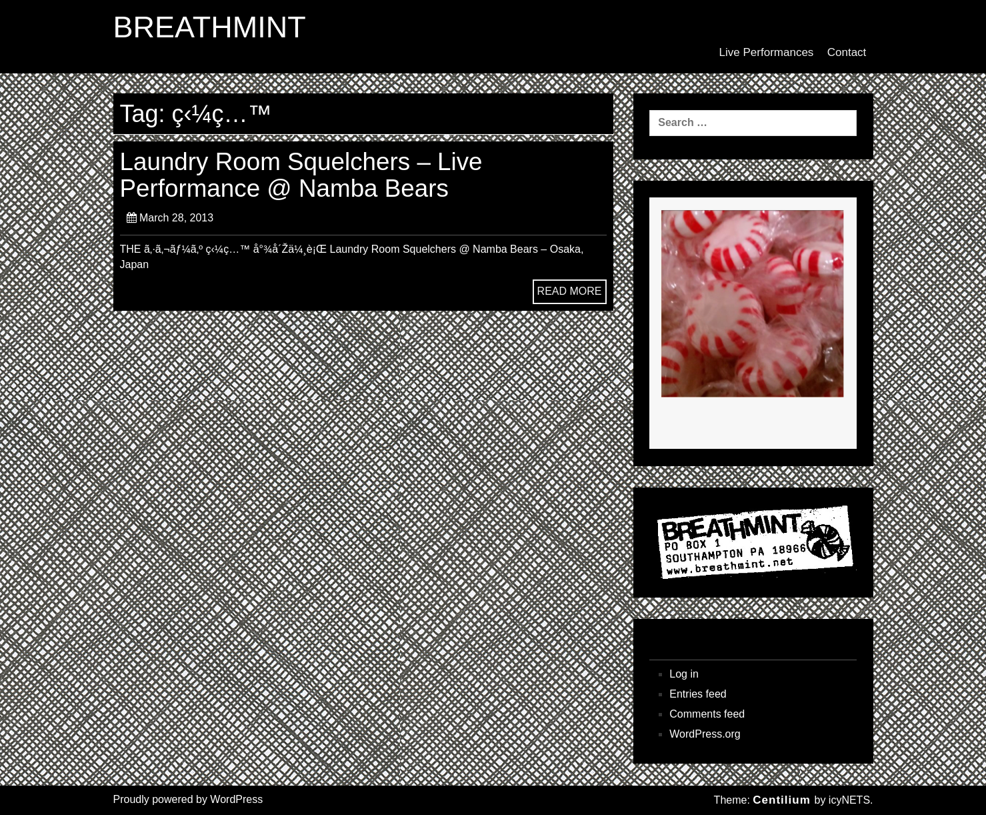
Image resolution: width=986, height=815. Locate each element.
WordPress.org (704, 734)
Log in (684, 674)
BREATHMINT (209, 27)
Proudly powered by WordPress (188, 799)
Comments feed (707, 714)
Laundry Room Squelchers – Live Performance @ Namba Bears (301, 175)
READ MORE (569, 291)
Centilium (781, 800)
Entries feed (697, 694)
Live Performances (766, 52)
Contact (847, 52)
